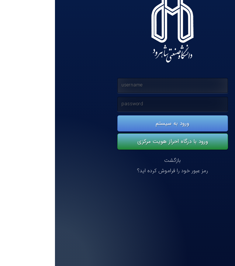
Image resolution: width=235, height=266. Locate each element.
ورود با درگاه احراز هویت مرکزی (117, 141)
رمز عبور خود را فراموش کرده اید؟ (117, 171)
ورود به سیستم (117, 123)
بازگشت (117, 160)
